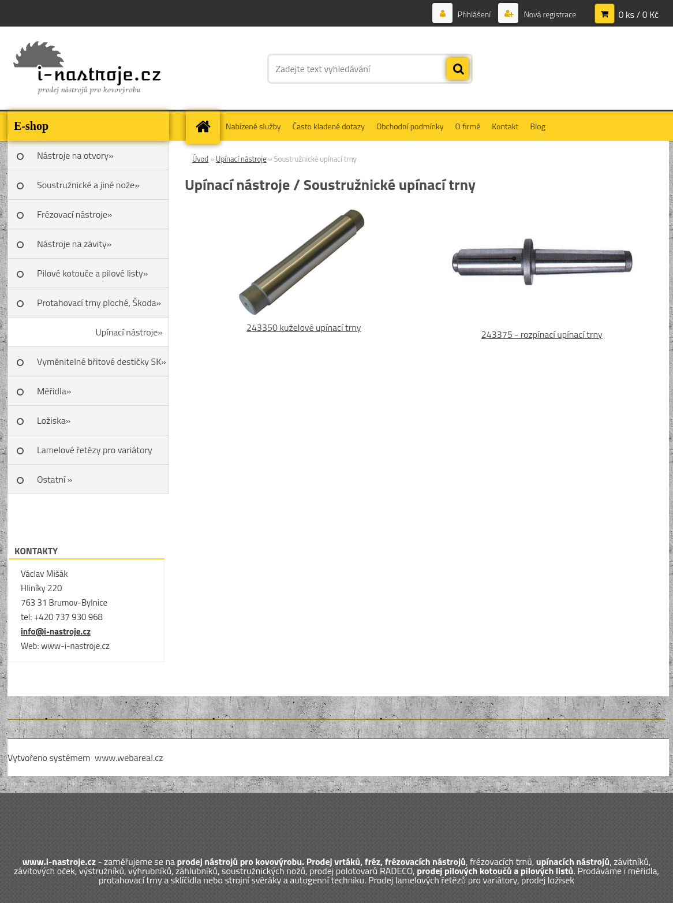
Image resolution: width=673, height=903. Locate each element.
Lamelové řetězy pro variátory (94, 450)
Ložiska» (53, 420)
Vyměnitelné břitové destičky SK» (101, 361)
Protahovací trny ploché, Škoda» (99, 302)
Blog (537, 126)
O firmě (468, 126)
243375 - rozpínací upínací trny (542, 334)
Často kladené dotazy (329, 126)
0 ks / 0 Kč (638, 14)
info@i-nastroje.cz (56, 631)
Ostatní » (55, 479)
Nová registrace (549, 14)
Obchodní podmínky (410, 126)
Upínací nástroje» (129, 332)
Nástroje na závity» (74, 244)
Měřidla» (54, 391)
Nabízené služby (253, 126)
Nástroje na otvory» (75, 155)
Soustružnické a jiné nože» (88, 185)
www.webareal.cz (129, 757)
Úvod (200, 159)
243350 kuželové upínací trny (303, 327)
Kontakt (505, 126)
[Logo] (87, 69)
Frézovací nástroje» (74, 214)
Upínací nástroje (241, 159)
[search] (457, 69)
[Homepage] (206, 126)
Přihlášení (474, 14)
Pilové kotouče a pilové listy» (92, 273)
